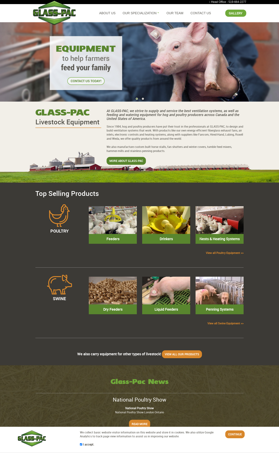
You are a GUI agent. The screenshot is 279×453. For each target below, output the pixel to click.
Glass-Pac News (139, 357)
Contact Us (201, 13)
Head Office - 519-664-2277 (228, 1)
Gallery (235, 13)
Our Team (175, 13)
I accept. (87, 444)
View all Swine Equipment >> (225, 298)
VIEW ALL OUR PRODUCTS (182, 329)
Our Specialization (141, 13)
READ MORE (140, 399)
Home (38, 422)
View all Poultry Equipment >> (225, 232)
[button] (271, 53)
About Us (107, 13)
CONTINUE (235, 434)
